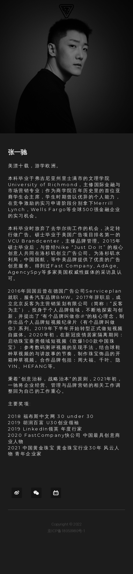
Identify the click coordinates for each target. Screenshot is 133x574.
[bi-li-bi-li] (56, 493)
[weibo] (17, 493)
